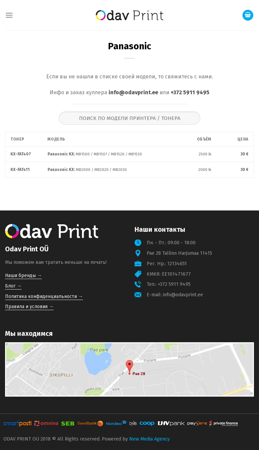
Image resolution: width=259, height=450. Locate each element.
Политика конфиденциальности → (44, 296)
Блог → (13, 286)
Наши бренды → (23, 275)
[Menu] (9, 15)
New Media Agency (149, 439)
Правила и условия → (29, 306)
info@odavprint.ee (133, 92)
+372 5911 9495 (190, 92)
